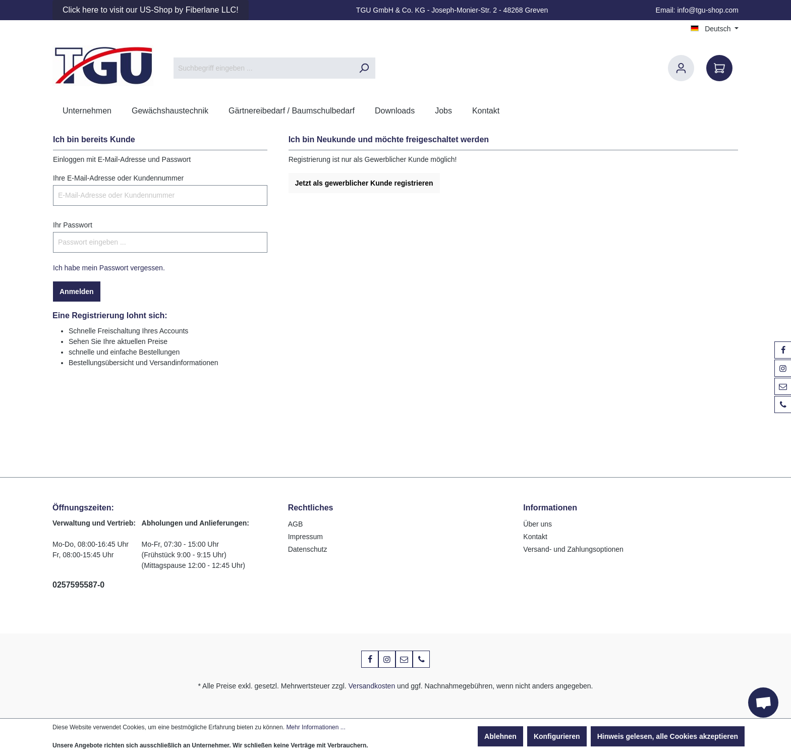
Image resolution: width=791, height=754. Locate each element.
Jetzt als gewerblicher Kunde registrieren (364, 183)
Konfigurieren (557, 736)
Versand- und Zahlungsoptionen (573, 549)
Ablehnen (500, 736)
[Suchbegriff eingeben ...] (263, 68)
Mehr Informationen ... (315, 727)
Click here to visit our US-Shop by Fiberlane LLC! (151, 10)
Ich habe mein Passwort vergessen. (109, 268)
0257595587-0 (78, 585)
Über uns (537, 524)
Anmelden (77, 291)
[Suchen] (363, 68)
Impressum (305, 537)
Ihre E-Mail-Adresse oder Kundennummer (118, 178)
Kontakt (535, 537)
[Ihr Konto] (681, 68)
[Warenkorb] (719, 68)
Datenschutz (307, 549)
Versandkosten (372, 686)
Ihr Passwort (72, 225)
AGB (295, 524)
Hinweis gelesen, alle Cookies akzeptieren (667, 736)
